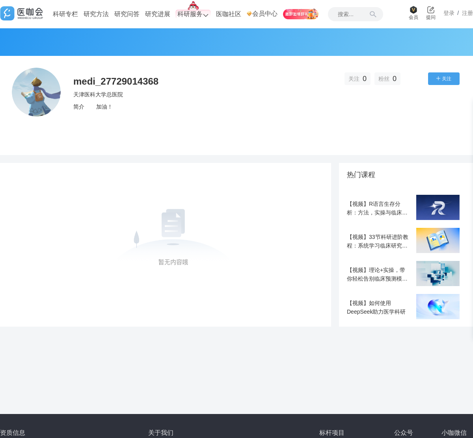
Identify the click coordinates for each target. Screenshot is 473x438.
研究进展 (157, 14)
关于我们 (160, 432)
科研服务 (193, 14)
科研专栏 (65, 14)
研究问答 (127, 14)
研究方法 (96, 14)
